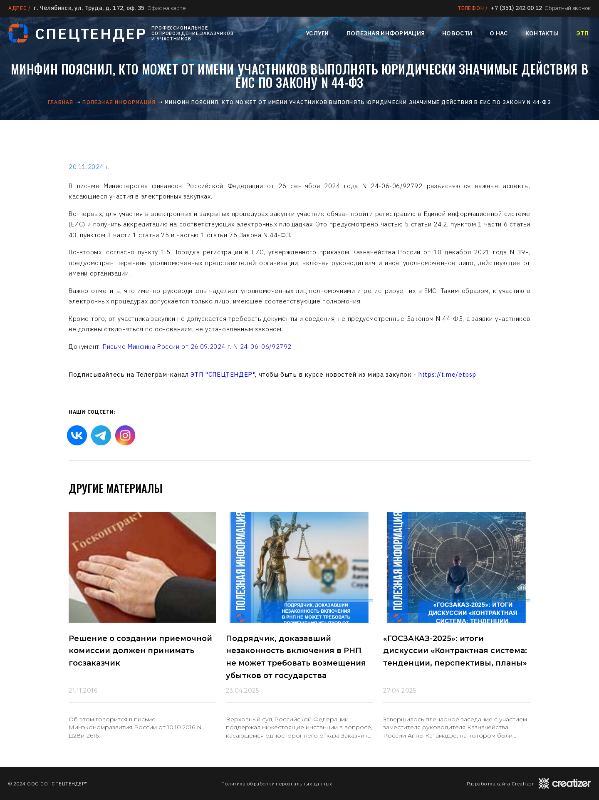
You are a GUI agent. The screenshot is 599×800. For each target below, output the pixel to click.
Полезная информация (386, 33)
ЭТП (582, 33)
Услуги (317, 33)
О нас (498, 33)
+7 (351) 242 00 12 (516, 8)
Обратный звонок (568, 8)
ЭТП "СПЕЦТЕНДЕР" (223, 374)
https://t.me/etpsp (447, 374)
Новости (457, 33)
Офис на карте (166, 8)
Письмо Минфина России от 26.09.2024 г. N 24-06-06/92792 (197, 346)
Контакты (542, 33)
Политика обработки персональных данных (276, 783)
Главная (60, 102)
